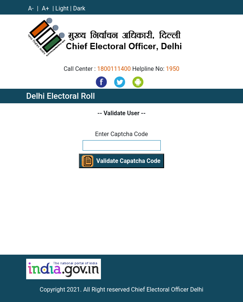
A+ (46, 8)
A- (31, 8)
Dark (79, 8)
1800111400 (114, 68)
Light (62, 8)
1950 (172, 68)
